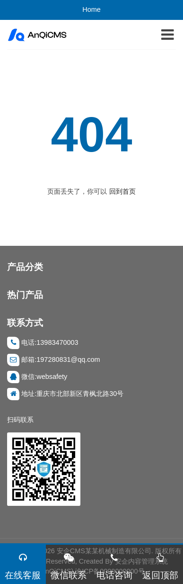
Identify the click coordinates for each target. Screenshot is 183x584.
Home (91, 9)
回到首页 (122, 191)
